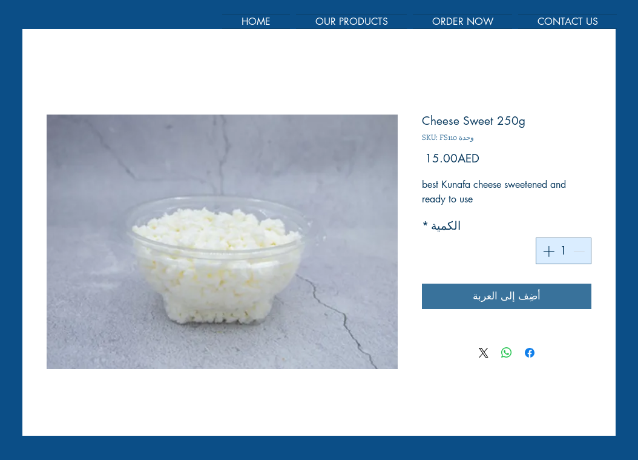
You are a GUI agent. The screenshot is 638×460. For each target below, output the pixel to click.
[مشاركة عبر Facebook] (529, 352)
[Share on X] (483, 352)
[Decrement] (580, 251)
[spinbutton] (563, 251)
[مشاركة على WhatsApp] (506, 352)
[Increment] (547, 251)
